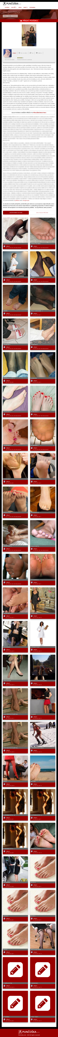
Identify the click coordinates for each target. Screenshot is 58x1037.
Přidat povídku (30, 21)
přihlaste (17, 200)
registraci (43, 112)
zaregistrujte (26, 200)
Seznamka (32, 7)
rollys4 (14, 53)
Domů (5, 16)
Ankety (25, 7)
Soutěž (14, 7)
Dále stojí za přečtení (42, 212)
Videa (20, 7)
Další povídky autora (16, 212)
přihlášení (36, 112)
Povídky (7, 7)
